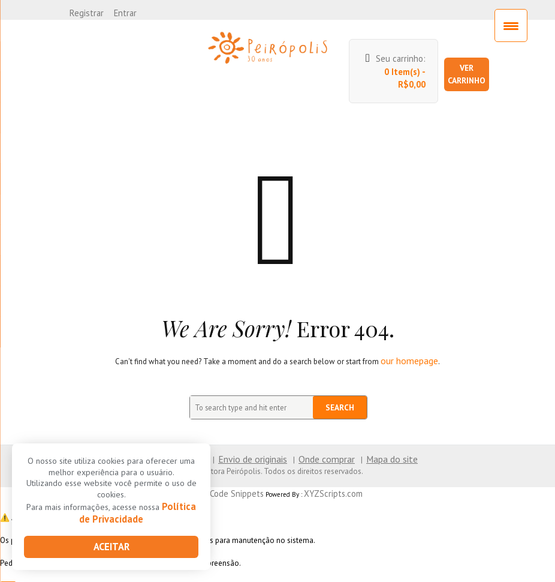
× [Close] (9, 570)
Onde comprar (321, 439)
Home (166, 439)
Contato (201, 439)
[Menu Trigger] (510, 25)
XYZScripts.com (326, 472)
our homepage (410, 343)
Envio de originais (256, 439)
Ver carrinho (470, 64)
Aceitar (111, 547)
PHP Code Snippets (235, 472)
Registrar (84, 11)
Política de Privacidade (138, 516)
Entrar (120, 11)
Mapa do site (378, 439)
